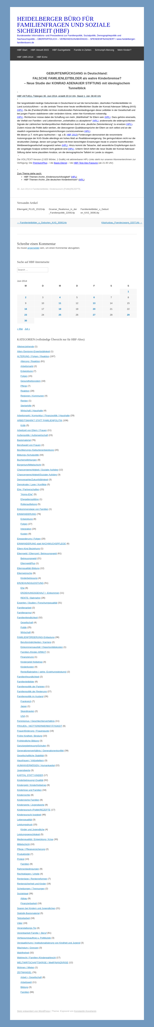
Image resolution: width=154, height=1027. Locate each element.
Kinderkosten (27, 666)
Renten (24, 400)
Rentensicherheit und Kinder (31, 883)
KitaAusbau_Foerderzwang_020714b (121, 222)
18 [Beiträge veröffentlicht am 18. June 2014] (60, 309)
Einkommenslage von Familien (32, 509)
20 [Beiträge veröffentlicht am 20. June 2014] (94, 309)
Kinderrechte (23, 795)
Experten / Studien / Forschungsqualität (37, 602)
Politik (23, 627)
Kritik (23, 425)
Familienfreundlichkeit (28, 676)
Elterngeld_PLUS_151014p (31, 209)
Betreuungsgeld (28, 558)
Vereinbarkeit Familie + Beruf (32, 933)
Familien (24, 864)
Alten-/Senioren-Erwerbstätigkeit (33, 351)
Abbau (23, 898)
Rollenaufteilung (28, 504)
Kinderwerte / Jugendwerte (30, 804)
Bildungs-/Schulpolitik (28, 455)
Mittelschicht (23, 844)
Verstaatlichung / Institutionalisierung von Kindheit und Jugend (48, 942)
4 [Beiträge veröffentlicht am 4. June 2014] (60, 297)
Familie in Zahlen (82, 50)
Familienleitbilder (40, 189)
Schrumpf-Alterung (104, 50)
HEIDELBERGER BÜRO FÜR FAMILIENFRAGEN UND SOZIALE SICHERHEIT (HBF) (63, 25)
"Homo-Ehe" (26, 494)
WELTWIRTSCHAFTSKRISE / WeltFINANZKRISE (42, 962)
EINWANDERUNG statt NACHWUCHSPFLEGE (41, 543)
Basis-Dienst (60, 163)
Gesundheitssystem (30, 381)
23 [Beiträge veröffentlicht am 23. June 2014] (25, 314)
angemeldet (33, 248)
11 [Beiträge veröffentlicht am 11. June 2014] (60, 303)
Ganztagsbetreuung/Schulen (31, 745)
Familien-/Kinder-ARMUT (33, 652)
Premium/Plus (40, 163)
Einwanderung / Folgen (29, 538)
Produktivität (23, 854)
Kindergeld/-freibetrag (31, 662)
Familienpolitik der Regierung (32, 691)
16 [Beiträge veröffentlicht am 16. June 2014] (25, 309)
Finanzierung (27, 657)
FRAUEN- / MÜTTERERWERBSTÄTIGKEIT (39, 726)
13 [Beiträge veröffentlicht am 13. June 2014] (94, 303)
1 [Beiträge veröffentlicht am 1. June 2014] (128, 291)
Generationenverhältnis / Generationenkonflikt (40, 750)
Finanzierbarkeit (28, 903)
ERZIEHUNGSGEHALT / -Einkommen (39, 593)
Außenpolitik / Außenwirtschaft (32, 435)
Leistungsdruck (24, 824)
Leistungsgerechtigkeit (28, 834)
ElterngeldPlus (27, 563)
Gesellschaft (26, 622)
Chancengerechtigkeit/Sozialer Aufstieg (37, 474)
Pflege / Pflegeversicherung (31, 849)
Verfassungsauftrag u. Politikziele (34, 938)
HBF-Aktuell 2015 (40, 50)
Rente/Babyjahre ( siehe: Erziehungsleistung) (43, 671)
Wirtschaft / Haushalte (31, 410)
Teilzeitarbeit (23, 918)
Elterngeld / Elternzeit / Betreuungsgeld (37, 553)
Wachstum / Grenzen (28, 947)
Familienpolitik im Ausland (30, 696)
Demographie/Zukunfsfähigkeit (32, 479)
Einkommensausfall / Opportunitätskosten (41, 647)
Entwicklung (26, 371)
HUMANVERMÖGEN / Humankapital (36, 765)
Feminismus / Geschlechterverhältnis (36, 721)
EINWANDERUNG (26, 514)
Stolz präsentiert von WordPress (33, 1011)
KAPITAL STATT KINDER (30, 775)
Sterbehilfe (25, 405)
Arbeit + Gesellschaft (31, 977)
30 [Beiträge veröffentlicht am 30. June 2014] (25, 320)
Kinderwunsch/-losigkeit (29, 814)
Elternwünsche (24, 573)
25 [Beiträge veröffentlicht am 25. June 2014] (60, 314)
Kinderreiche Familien (28, 800)
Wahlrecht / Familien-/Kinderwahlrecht (36, 957)
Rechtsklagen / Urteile (28, 873)
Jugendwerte (23, 770)
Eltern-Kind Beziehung (28, 548)
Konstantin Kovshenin (85, 1011)
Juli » (27, 329)
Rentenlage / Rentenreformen (32, 878)
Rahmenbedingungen (28, 869)
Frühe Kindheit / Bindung (29, 735)
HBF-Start (22, 50)
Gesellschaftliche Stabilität (30, 755)
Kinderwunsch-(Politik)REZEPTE (65, 189)
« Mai (20, 329)
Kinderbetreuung (28, 578)
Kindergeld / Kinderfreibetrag (31, 785)
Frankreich (25, 701)
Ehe (22, 588)
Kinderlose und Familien (29, 790)
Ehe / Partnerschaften (28, 489)
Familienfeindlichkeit (27, 617)
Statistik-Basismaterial (28, 913)
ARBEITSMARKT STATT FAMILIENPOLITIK (39, 420)
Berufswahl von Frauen (29, 445)
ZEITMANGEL (24, 972)
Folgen (24, 376)
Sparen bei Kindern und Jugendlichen (36, 908)
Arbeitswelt (26, 982)
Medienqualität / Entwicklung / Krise (35, 839)
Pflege (23, 386)
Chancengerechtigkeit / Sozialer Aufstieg (37, 469)
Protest (20, 859)
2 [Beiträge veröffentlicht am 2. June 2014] (25, 297)
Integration (25, 528)
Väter (20, 923)
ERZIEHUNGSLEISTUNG (30, 583)
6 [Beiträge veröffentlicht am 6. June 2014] (94, 297)
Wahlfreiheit (23, 952)
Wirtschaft (25, 632)
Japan (23, 706)
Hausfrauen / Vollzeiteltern (30, 760)
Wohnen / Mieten (25, 967)
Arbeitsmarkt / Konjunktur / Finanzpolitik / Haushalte (43, 415)
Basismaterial (24, 440)
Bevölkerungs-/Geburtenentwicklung (35, 450)
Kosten (24, 533)
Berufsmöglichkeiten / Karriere (35, 642)
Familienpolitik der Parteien (31, 686)
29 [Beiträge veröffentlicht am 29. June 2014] (128, 314)
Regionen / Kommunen (32, 395)
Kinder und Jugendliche (32, 829)
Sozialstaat (22, 893)
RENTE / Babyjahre (30, 597)
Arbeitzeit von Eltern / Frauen (32, 430)
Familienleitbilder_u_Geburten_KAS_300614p (42, 222)
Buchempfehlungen (27, 459)
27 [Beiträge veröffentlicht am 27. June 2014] (94, 314)
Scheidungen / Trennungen (31, 888)
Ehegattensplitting (29, 499)
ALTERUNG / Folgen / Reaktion (33, 356)
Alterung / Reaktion (30, 361)
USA (22, 716)
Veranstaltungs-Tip (26, 928)
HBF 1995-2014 (25, 57)
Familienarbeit (24, 607)
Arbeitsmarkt (26, 366)
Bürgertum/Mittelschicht (29, 464)
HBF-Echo (42, 57)
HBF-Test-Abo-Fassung (86, 163)
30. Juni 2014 (23, 189)
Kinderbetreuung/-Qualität (30, 780)
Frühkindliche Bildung (28, 740)
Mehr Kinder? (124, 50)
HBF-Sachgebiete (61, 50)
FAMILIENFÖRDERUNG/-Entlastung (36, 637)
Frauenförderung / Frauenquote (33, 731)
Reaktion (24, 391)
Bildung (24, 987)
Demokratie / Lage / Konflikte (32, 484)
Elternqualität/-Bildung (28, 568)
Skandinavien (27, 711)
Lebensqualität (24, 819)
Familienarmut (24, 612)
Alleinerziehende (25, 346)
